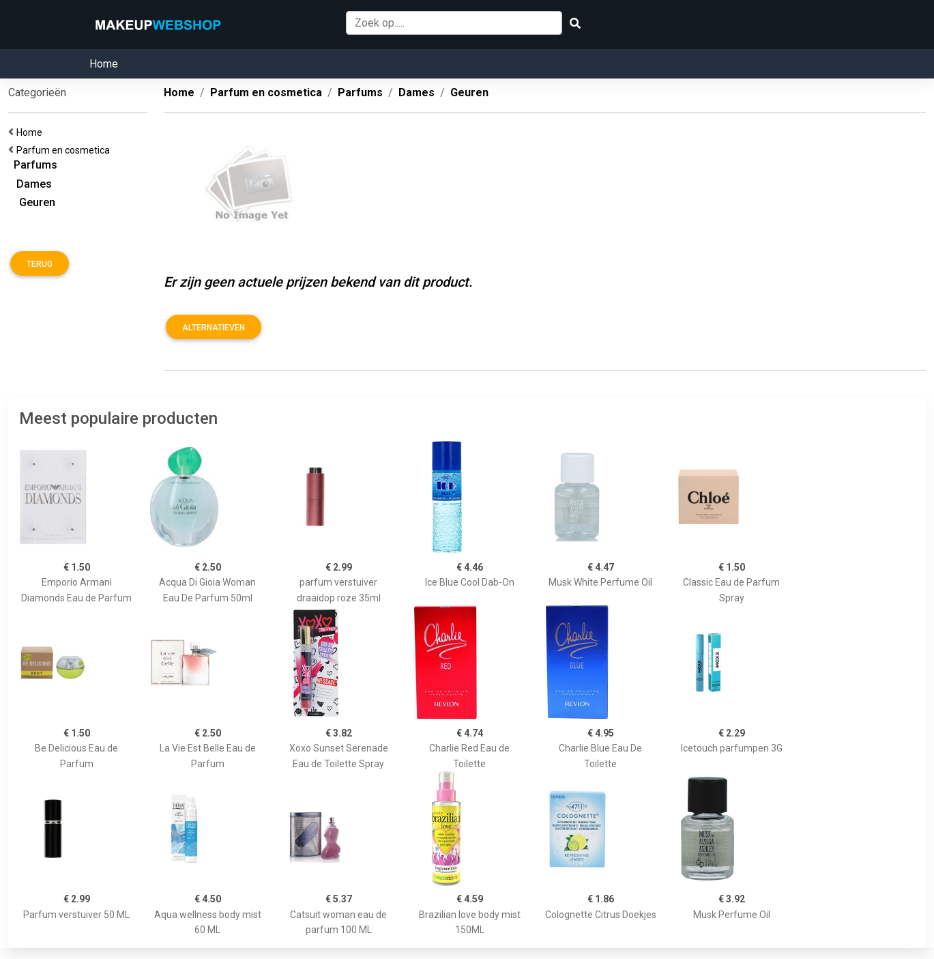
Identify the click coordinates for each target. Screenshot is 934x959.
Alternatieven (213, 327)
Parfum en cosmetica (65, 150)
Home (103, 63)
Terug (40, 264)
